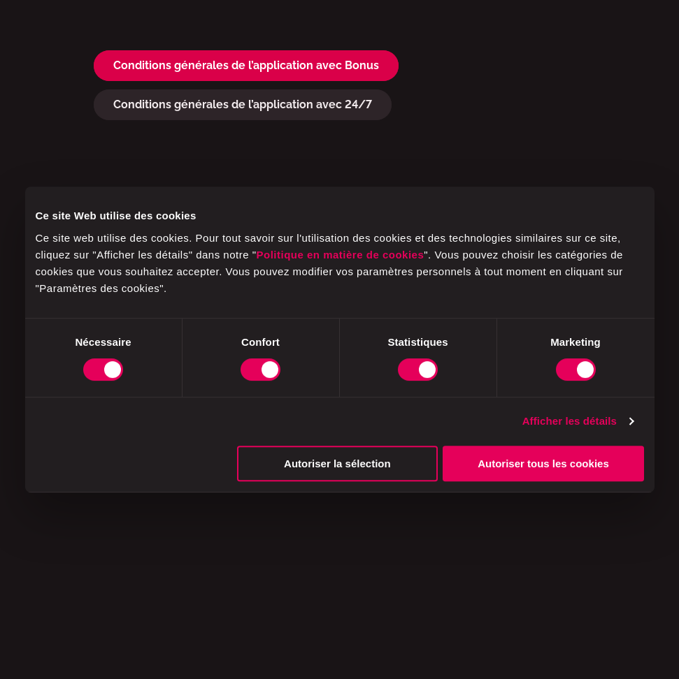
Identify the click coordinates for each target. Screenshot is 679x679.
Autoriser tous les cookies (543, 463)
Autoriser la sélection (337, 463)
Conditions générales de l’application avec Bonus (246, 65)
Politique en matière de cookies (340, 255)
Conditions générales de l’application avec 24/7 (242, 104)
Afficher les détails (569, 421)
